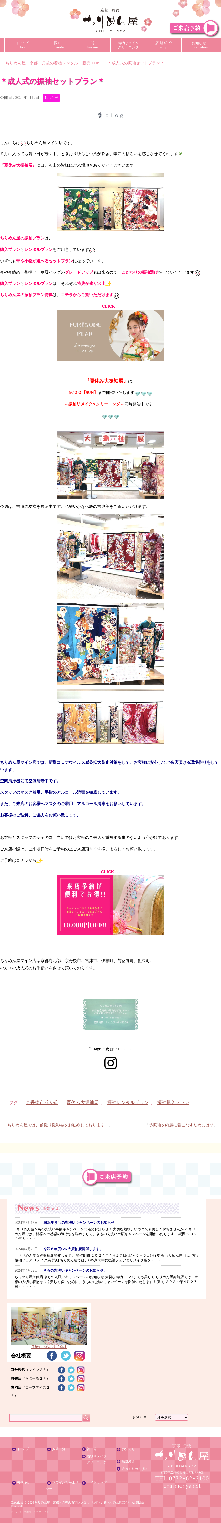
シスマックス (41, 1512)
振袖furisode (58, 45)
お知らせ (128, 1449)
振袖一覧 (58, 1449)
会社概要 (21, 1355)
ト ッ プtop (22, 45)
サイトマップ (97, 1483)
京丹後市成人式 (42, 1102)
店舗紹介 (128, 1461)
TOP (52, 63)
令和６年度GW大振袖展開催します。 (73, 1249)
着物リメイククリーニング (128, 45)
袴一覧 (92, 1449)
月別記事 (140, 1417)
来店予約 (23, 1483)
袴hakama (93, 45)
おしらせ (51, 98)
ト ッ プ (23, 1449)
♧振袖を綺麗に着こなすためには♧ (181, 1125)
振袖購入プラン (173, 1102)
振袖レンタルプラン (127, 1102)
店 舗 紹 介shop (163, 45)
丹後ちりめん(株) (134, 1469)
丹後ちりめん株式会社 (116, 1502)
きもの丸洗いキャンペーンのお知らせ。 (75, 1270)
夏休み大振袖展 (82, 1102)
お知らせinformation (199, 45)
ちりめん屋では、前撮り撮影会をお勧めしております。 (58, 1125)
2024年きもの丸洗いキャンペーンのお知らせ (78, 1222)
